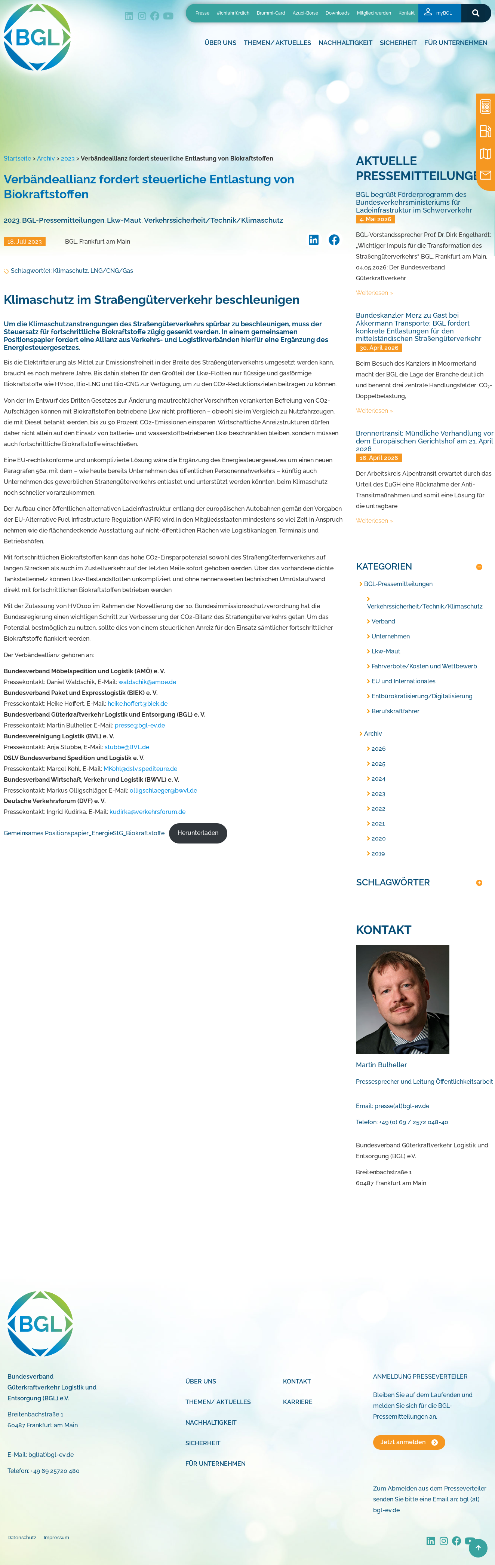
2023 (68, 158)
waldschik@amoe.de (147, 682)
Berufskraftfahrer (395, 711)
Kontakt (407, 13)
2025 (378, 763)
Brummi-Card (271, 13)
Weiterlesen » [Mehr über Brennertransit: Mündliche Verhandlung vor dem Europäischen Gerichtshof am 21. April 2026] (374, 520)
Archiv (46, 158)
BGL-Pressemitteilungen (63, 220)
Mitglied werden (374, 13)
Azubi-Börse (305, 13)
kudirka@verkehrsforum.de (147, 811)
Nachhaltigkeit (345, 42)
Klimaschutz (70, 270)
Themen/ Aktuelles (277, 42)
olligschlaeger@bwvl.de (163, 790)
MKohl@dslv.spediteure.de (140, 768)
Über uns (220, 42)
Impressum (56, 1537)
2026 (379, 748)
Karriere (298, 1402)
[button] (476, 13)
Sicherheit (398, 42)
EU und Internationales (404, 681)
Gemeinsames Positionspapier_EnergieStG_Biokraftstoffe (84, 832)
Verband (383, 621)
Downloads (338, 13)
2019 (378, 853)
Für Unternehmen (456, 42)
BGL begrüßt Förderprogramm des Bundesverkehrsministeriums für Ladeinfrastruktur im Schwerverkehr (414, 202)
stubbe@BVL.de (127, 747)
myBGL (444, 13)
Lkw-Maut (124, 220)
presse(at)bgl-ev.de (402, 1106)
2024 (378, 778)
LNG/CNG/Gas (111, 270)
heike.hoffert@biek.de (137, 703)
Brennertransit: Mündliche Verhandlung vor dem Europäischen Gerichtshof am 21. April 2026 (425, 441)
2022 (378, 808)
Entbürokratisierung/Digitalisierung (422, 696)
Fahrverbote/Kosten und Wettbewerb (424, 666)
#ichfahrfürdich (233, 13)
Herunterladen (198, 832)
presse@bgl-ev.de (140, 725)
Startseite (17, 158)
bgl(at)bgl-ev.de (51, 1454)
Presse (202, 13)
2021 (378, 823)
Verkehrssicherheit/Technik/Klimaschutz (213, 220)
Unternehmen (391, 636)
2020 (379, 838)
